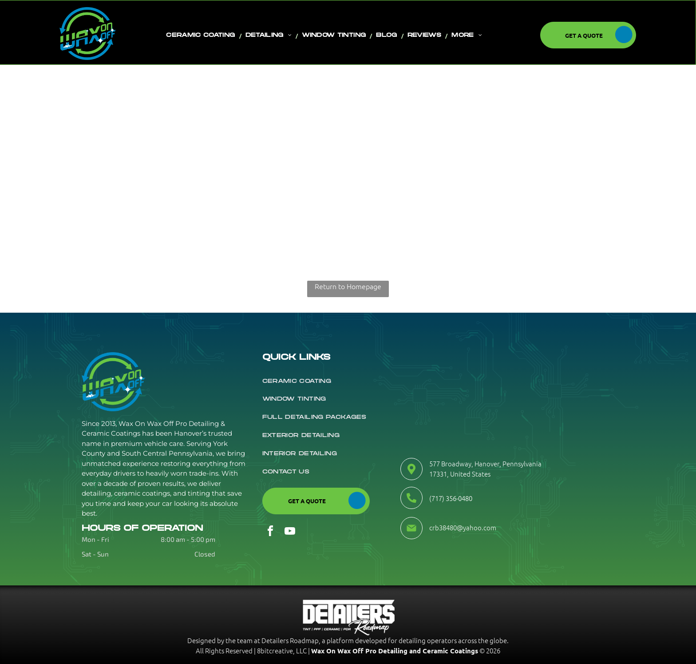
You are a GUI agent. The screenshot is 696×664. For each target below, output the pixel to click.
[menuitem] (201, 36)
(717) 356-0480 (450, 498)
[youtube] (290, 532)
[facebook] (270, 532)
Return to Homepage (348, 286)
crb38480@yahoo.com (462, 527)
